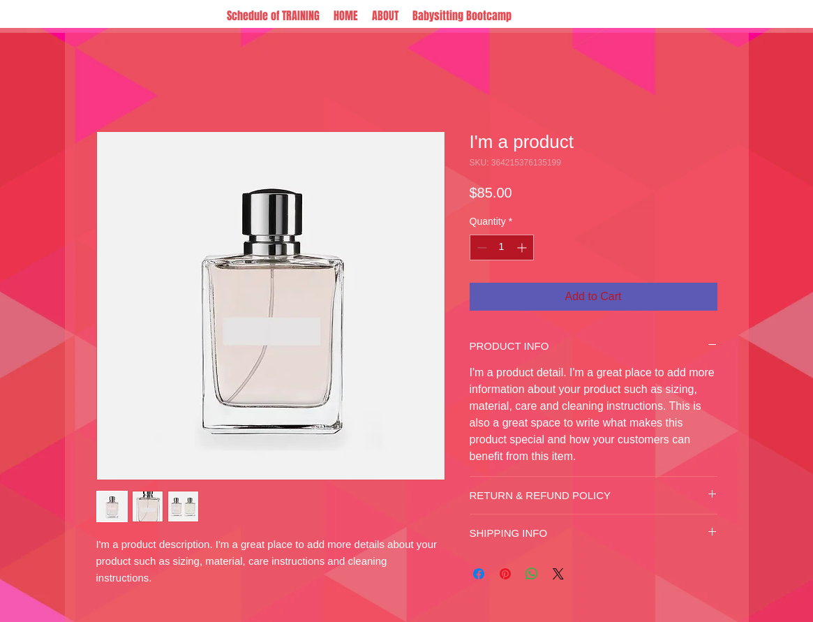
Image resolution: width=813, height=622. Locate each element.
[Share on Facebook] (478, 573)
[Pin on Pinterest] (505, 573)
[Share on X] (558, 573)
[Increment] (523, 247)
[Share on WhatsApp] (531, 573)
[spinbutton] (501, 247)
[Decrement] (480, 247)
